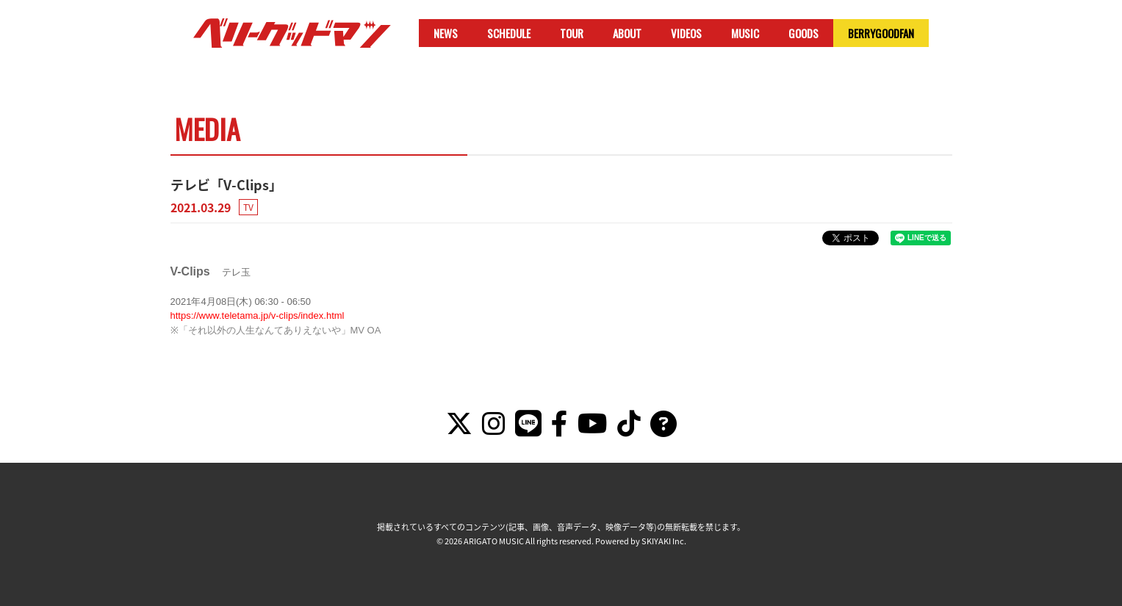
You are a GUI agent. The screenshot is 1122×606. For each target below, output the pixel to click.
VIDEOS (686, 33)
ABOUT (627, 33)
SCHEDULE (509, 33)
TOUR (571, 33)
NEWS (446, 33)
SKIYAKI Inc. (663, 541)
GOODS (803, 33)
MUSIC (745, 33)
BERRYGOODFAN (881, 33)
